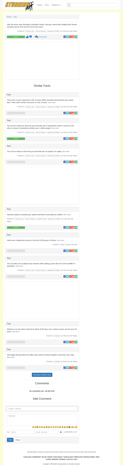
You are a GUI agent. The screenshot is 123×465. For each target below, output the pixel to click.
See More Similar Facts (42, 375)
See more (51, 102)
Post (10, 440)
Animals (57, 336)
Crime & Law (30, 31)
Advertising (55, 459)
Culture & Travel (68, 456)
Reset (17, 440)
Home (9, 17)
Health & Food (41, 219)
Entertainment (37, 456)
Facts (47, 5)
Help (75, 459)
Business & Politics (54, 31)
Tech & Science (41, 31)
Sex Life (44, 456)
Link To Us (70, 459)
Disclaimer (62, 459)
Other (62, 244)
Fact (15, 17)
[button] (60, 432)
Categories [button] (56, 5)
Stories (40, 5)
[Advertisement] (42, 60)
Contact (48, 459)
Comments (41, 37)
